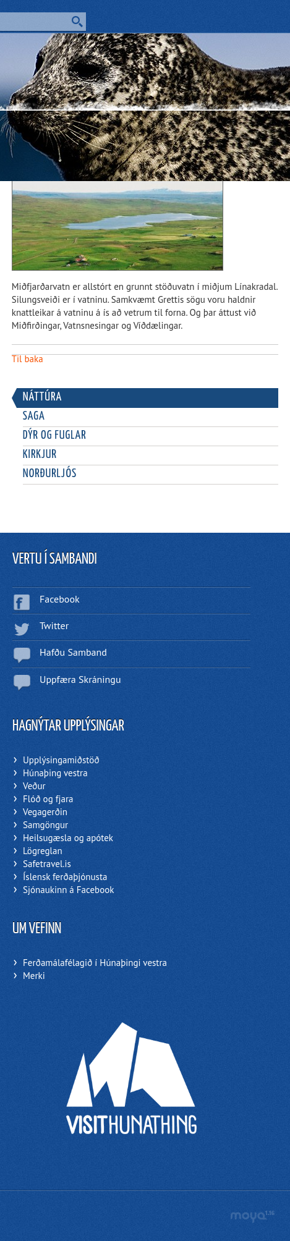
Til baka (27, 359)
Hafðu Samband (73, 652)
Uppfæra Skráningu (80, 679)
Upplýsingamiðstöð (61, 760)
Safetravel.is (47, 864)
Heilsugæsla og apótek (68, 838)
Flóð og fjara (48, 799)
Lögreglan (42, 851)
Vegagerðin (45, 812)
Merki (34, 975)
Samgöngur (45, 825)
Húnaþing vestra (55, 773)
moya (252, 1216)
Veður (34, 786)
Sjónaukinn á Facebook (68, 890)
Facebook (60, 599)
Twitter (54, 625)
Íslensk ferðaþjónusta (65, 877)
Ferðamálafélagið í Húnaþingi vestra (95, 962)
